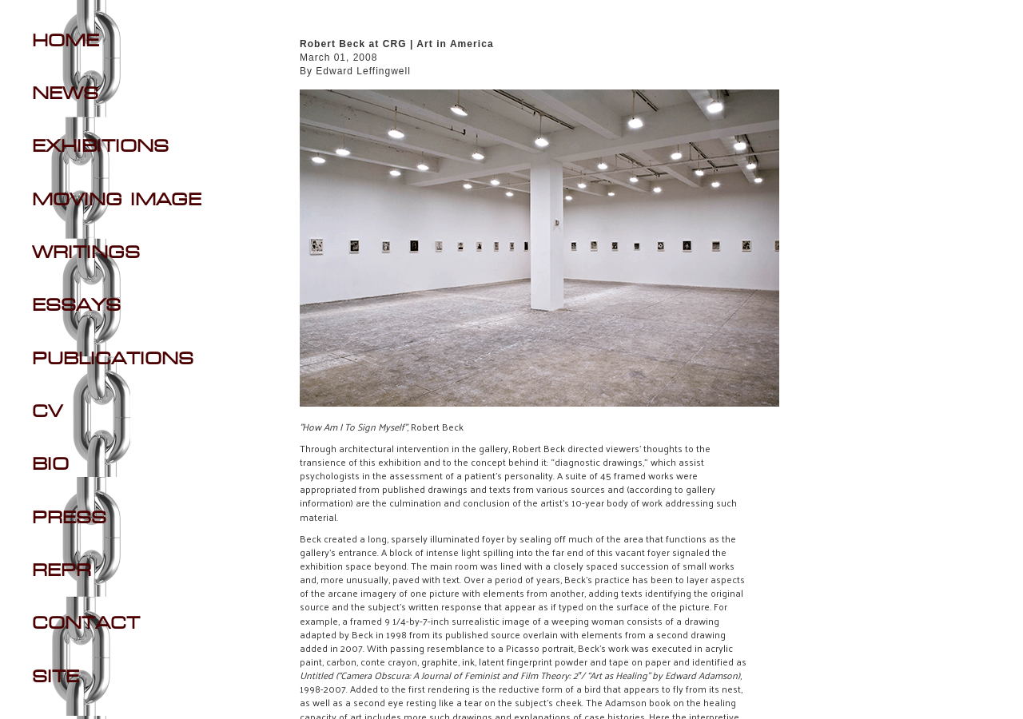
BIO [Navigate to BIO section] (50, 465)
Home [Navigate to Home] (65, 41)
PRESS (69, 518)
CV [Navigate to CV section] (47, 412)
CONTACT (86, 624)
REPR (61, 571)
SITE (55, 677)
